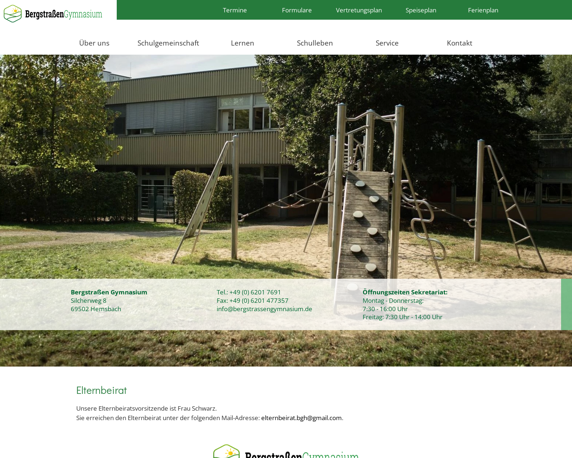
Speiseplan (421, 9)
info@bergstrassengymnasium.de (264, 308)
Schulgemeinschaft (168, 42)
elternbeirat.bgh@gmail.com (301, 417)
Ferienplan (483, 9)
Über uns (94, 42)
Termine (235, 9)
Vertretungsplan (359, 9)
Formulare (297, 9)
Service (387, 42)
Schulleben (315, 42)
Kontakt (459, 42)
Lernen (242, 42)
